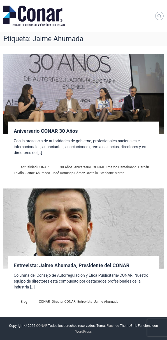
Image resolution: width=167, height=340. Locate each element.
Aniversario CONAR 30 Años (46, 131)
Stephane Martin (112, 173)
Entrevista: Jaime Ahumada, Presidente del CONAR (71, 265)
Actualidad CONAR (35, 167)
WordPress (83, 332)
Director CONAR (64, 302)
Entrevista (84, 302)
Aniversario (82, 167)
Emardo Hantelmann (121, 167)
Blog (24, 302)
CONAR (98, 167)
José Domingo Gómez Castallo (75, 173)
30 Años (66, 167)
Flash (110, 326)
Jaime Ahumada (37, 173)
